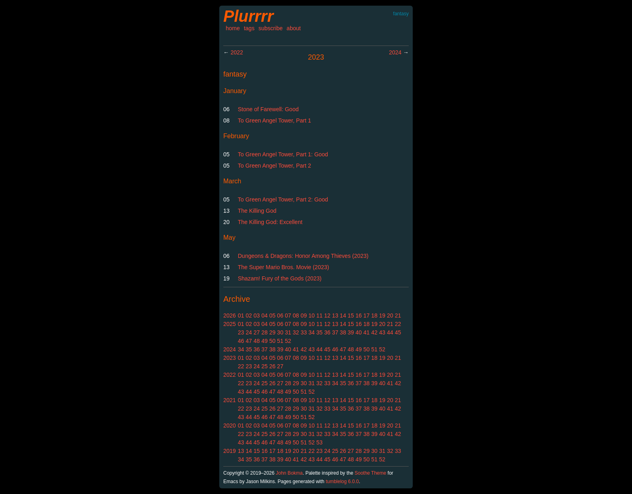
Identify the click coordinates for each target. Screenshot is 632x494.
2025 (229, 324)
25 (264, 366)
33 (304, 332)
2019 (229, 451)
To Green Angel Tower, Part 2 (274, 165)
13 (335, 315)
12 (327, 315)
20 (390, 315)
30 (280, 332)
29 (272, 332)
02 (248, 315)
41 (367, 332)
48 (257, 341)
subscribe (270, 28)
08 (296, 315)
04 (264, 315)
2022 (237, 52)
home (233, 28)
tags (249, 28)
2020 (229, 425)
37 (335, 332)
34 (311, 332)
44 (390, 332)
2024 (395, 52)
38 (343, 332)
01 (241, 315)
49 (264, 341)
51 (280, 341)
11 (319, 315)
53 (319, 442)
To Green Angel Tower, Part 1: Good (283, 154)
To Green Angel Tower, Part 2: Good (283, 199)
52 (288, 341)
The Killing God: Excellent (270, 222)
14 (343, 315)
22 (398, 324)
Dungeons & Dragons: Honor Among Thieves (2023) (303, 256)
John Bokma (289, 473)
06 (280, 315)
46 (241, 341)
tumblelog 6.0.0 (342, 481)
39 (351, 332)
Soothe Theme (371, 473)
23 (241, 332)
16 (359, 315)
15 (351, 315)
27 (257, 332)
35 (319, 332)
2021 (229, 400)
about (294, 28)
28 (264, 332)
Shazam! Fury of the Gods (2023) (280, 278)
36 (327, 332)
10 (311, 315)
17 (367, 315)
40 (359, 332)
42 (374, 332)
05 (272, 315)
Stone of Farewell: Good (268, 109)
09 (304, 315)
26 (272, 366)
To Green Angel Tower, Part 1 (274, 120)
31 (288, 332)
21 (398, 315)
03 (257, 315)
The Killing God (257, 211)
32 (296, 332)
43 (382, 332)
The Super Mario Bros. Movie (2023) (283, 267)
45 (398, 332)
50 (272, 341)
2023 (229, 358)
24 (248, 332)
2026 (229, 315)
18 (374, 315)
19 (382, 315)
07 (288, 315)
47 (248, 341)
